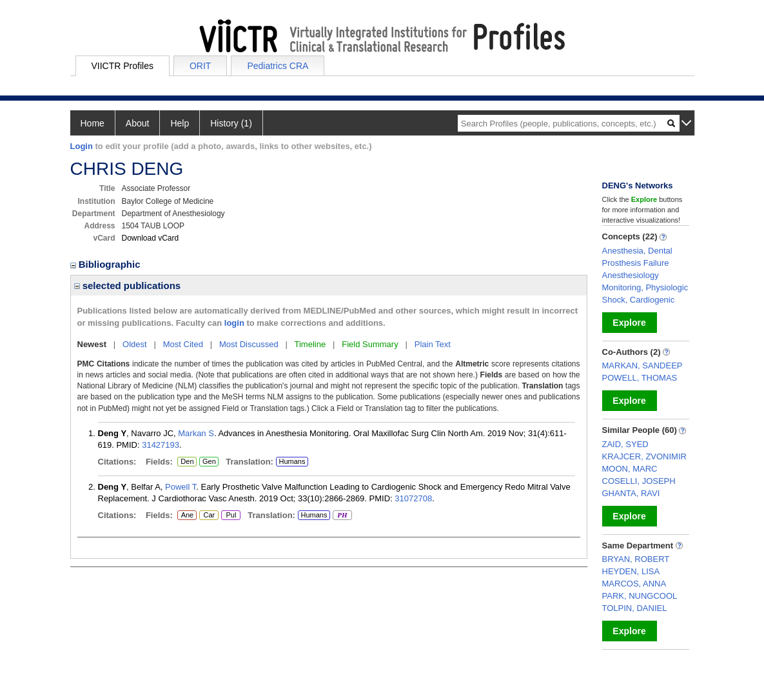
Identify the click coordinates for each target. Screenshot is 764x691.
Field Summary (370, 344)
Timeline (310, 344)
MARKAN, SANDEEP (642, 365)
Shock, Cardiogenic (638, 300)
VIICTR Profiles (122, 66)
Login (81, 146)
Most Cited (183, 344)
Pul (230, 515)
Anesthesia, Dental (637, 250)
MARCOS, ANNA (634, 583)
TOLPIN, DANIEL (634, 608)
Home (92, 123)
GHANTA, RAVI (631, 493)
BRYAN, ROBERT (636, 559)
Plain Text (433, 344)
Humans (292, 461)
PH (342, 515)
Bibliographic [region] (106, 264)
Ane (187, 515)
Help (179, 123)
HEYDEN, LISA (631, 571)
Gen (208, 461)
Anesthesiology (630, 275)
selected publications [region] (127, 285)
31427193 (160, 445)
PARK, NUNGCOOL (640, 596)
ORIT (200, 66)
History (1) (231, 123)
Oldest (134, 344)
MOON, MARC (630, 469)
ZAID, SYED (625, 444)
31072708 (413, 498)
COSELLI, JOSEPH (639, 481)
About (138, 123)
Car (208, 515)
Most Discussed (249, 344)
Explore (628, 322)
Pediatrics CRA (277, 66)
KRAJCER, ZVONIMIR (644, 456)
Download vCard (150, 238)
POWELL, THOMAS (640, 378)
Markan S (196, 433)
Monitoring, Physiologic (645, 287)
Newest (92, 344)
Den (185, 461)
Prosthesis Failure (635, 263)
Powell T (180, 487)
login (234, 323)
